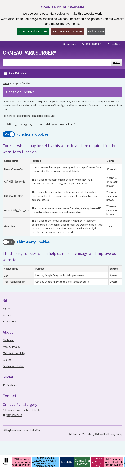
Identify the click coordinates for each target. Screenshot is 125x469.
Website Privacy (11, 346)
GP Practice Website (80, 434)
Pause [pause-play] (6, 464)
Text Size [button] (113, 43)
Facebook (10, 385)
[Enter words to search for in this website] (57, 62)
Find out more (96, 31)
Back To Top (9, 321)
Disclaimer (8, 340)
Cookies (7, 360)
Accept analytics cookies (33, 31)
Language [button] (69, 43)
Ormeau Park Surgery (29, 52)
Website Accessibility (14, 353)
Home (6, 83)
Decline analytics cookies (67, 31)
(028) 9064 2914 (91, 43)
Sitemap (7, 315)
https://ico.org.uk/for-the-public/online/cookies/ (41, 124)
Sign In (6, 308)
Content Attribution (13, 366)
